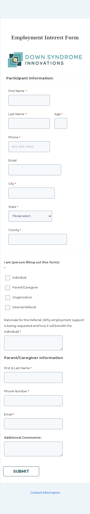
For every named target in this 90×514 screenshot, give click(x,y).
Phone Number (15, 391)
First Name (16, 91)
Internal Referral (24, 307)
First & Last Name (17, 368)
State (12, 207)
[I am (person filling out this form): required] (32, 266)
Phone (13, 137)
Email (12, 160)
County (13, 230)
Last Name (16, 114)
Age (57, 114)
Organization (22, 297)
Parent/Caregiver (25, 287)
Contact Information (45, 492)
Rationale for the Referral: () (44, 325)
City (11, 183)
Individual (19, 277)
